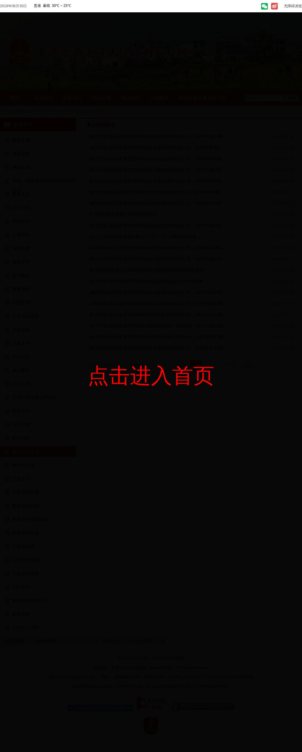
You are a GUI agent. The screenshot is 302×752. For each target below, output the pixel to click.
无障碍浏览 (293, 6)
